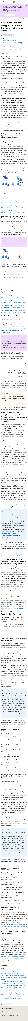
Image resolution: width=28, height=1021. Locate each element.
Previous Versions (12, 1015)
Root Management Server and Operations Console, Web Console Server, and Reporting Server (14, 50)
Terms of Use (3, 1019)
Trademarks (10, 1019)
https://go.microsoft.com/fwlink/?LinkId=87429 (12, 608)
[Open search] (22, 2)
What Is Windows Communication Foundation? (12, 606)
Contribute (3, 1017)
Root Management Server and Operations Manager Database (13, 47)
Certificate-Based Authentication (9, 40)
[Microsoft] (14, 2)
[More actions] (26, 19)
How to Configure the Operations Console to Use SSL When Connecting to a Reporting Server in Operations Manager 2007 (14, 924)
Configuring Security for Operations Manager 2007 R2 (12, 18)
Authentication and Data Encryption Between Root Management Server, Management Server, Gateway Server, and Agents (13, 44)
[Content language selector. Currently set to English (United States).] (7, 1009)
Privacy (8, 1017)
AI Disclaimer (4, 1015)
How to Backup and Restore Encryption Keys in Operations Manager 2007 (13, 531)
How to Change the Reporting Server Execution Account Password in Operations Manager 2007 (14, 956)
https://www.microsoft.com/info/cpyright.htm (13, 347)
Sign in (25, 1)
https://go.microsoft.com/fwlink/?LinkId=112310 (12, 556)
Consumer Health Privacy (18, 1017)
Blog (18, 1015)
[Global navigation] (1, 2)
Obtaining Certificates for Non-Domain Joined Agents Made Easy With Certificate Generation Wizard (13, 328)
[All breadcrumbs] (2, 19)
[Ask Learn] (23, 19)
